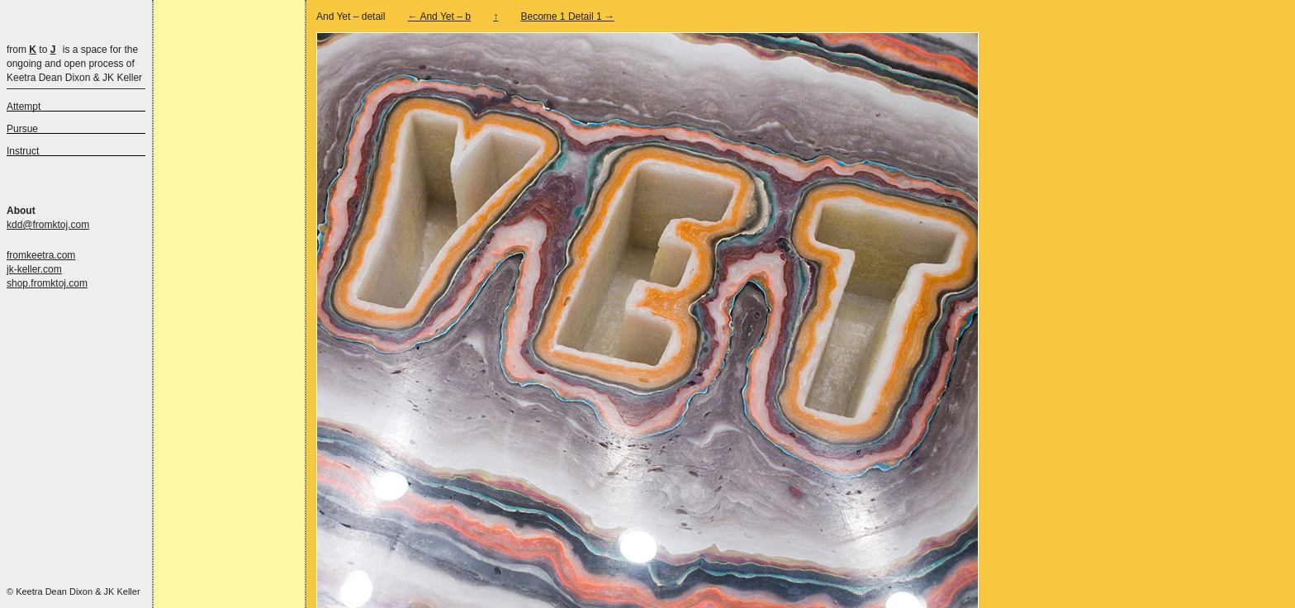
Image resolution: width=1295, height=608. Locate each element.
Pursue (22, 129)
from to (31, 49)
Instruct (23, 151)
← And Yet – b (439, 16)
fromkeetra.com (41, 255)
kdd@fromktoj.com (48, 224)
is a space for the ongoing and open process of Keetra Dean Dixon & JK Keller (74, 63)
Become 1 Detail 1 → (567, 16)
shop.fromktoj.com (47, 283)
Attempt (23, 106)
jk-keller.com (34, 269)
